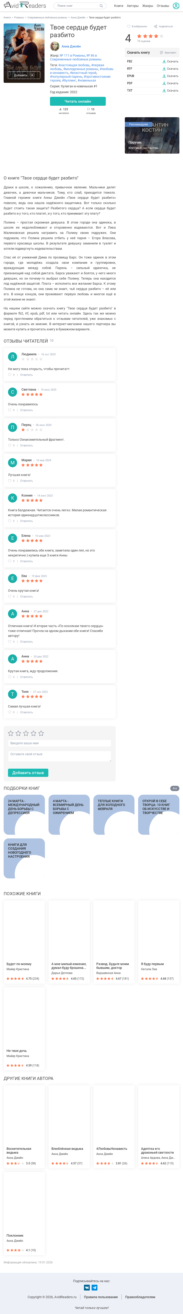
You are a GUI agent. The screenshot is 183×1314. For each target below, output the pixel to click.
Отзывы (163, 6)
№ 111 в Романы (72, 55)
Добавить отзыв (28, 773)
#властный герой (83, 73)
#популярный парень (66, 76)
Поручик (135, 142)
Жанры (147, 6)
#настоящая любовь (74, 65)
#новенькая (87, 80)
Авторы (133, 6)
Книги (118, 6)
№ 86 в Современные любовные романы (75, 57)
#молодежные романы (80, 69)
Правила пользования (101, 1297)
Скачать (172, 61)
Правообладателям (140, 1297)
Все (175, 788)
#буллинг (69, 80)
